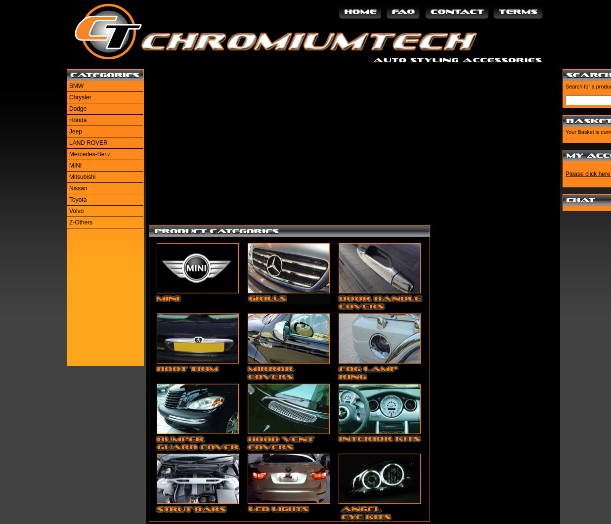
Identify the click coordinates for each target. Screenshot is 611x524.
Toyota (78, 199)
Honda (78, 120)
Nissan (78, 188)
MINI (75, 165)
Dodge (78, 108)
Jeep (75, 131)
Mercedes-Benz (90, 154)
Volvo (76, 211)
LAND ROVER (88, 142)
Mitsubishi (82, 177)
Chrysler (80, 97)
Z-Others (80, 222)
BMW (76, 86)
